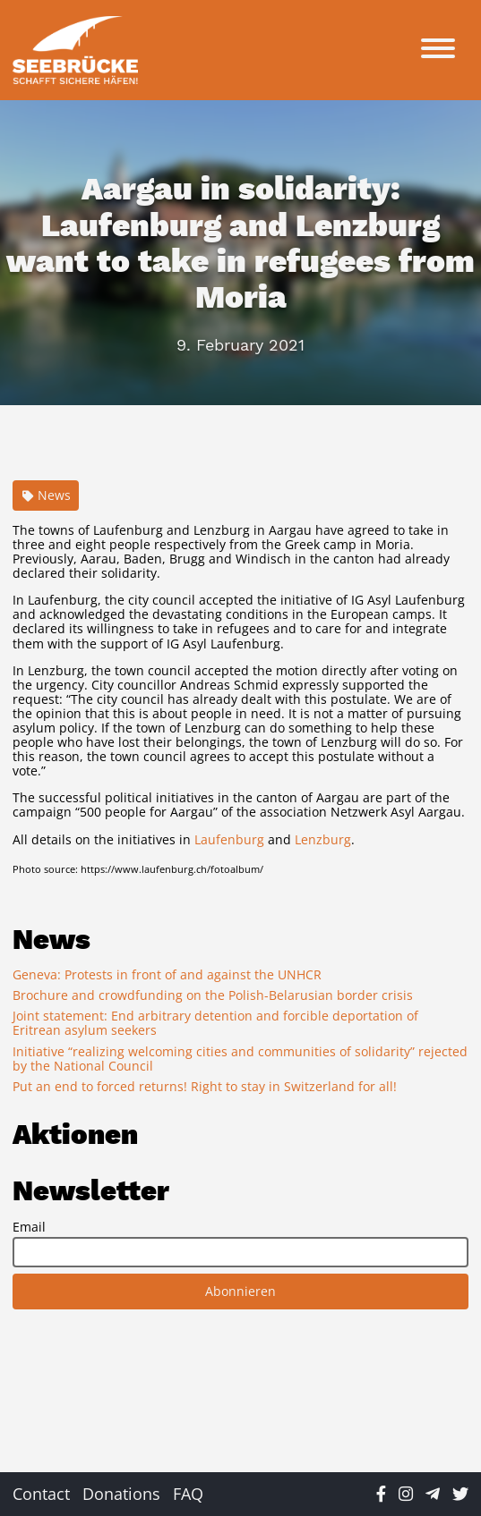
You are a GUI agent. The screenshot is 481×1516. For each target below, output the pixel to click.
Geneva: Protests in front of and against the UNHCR (167, 974)
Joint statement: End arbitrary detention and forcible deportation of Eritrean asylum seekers (215, 1022)
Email (29, 1227)
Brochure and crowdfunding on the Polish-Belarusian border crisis (213, 995)
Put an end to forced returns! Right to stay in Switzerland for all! (205, 1086)
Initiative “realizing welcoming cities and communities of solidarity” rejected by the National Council (240, 1058)
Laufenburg (229, 839)
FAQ (188, 1493)
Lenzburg (323, 839)
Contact (41, 1493)
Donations (121, 1493)
